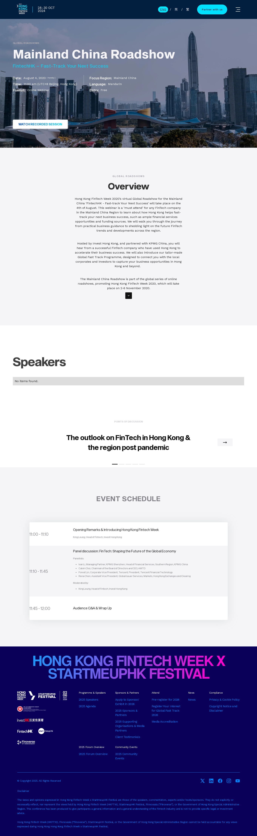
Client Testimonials (127, 737)
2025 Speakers (88, 699)
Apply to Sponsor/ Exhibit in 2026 (127, 702)
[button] (238, 9)
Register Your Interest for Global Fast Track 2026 (166, 711)
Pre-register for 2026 (165, 699)
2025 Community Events (126, 756)
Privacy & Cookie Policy (224, 699)
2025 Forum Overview (93, 754)
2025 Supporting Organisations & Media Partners (130, 726)
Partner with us (212, 9)
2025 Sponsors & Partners (126, 713)
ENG (163, 9)
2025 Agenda (87, 706)
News (192, 699)
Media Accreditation (165, 721)
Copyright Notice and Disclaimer (223, 708)
